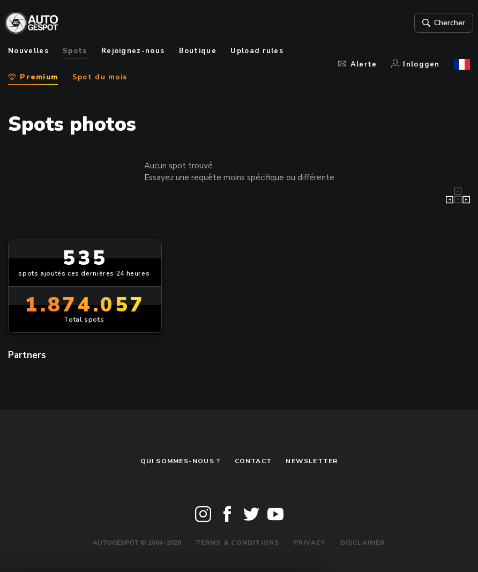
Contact (253, 461)
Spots (75, 51)
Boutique (198, 51)
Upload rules (256, 51)
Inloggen (415, 64)
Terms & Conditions (238, 542)
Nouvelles (28, 51)
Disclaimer (362, 542)
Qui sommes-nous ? (180, 461)
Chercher (438, 23)
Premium (33, 77)
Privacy (310, 542)
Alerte (357, 64)
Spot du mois (100, 77)
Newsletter (312, 461)
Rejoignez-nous (133, 51)
